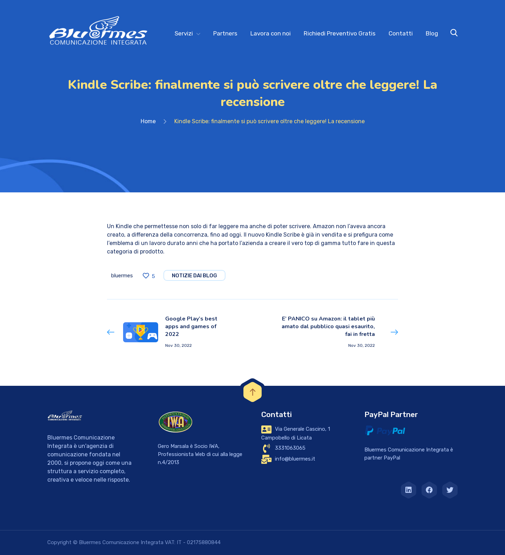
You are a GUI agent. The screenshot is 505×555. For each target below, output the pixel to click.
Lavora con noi (270, 33)
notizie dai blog (194, 275)
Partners (225, 33)
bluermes (122, 275)
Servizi (184, 33)
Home (148, 121)
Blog (432, 33)
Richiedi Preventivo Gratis (340, 33)
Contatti (401, 33)
